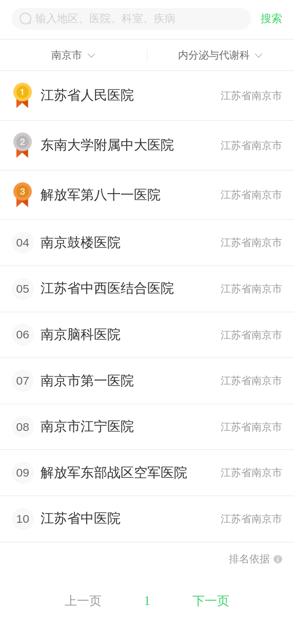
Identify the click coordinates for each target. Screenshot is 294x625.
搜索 (271, 18)
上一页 (83, 601)
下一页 (210, 601)
